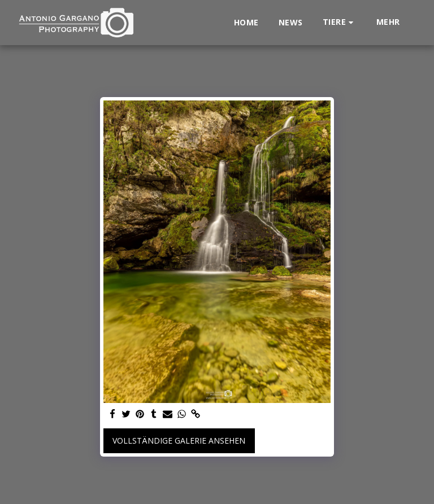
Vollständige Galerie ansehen (178, 440)
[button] (340, 22)
